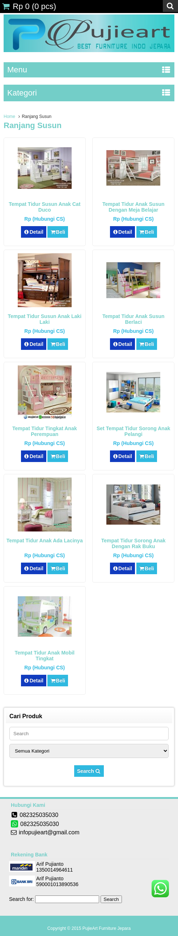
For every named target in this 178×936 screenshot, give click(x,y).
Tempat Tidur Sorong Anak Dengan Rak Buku (133, 543)
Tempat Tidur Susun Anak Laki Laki (44, 319)
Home (9, 116)
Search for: (21, 899)
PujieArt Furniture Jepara (106, 928)
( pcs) (29, 6)
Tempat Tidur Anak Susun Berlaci (133, 319)
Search (89, 771)
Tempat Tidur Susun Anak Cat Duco (44, 207)
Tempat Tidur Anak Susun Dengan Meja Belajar (133, 207)
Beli (57, 232)
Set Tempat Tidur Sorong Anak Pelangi (133, 431)
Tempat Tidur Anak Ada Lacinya (45, 540)
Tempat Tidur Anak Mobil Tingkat (45, 655)
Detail (33, 232)
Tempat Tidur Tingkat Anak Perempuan (44, 431)
